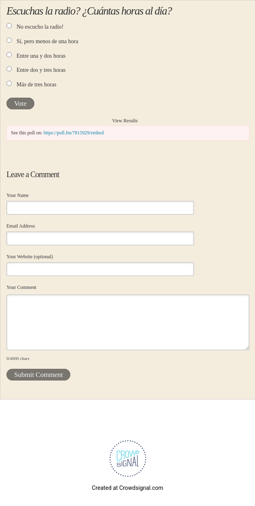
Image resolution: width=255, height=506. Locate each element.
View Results (125, 120)
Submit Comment (38, 374)
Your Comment (21, 287)
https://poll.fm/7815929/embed (74, 133)
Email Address (20, 226)
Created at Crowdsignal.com (127, 488)
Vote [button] (20, 103)
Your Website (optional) (29, 256)
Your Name (17, 195)
